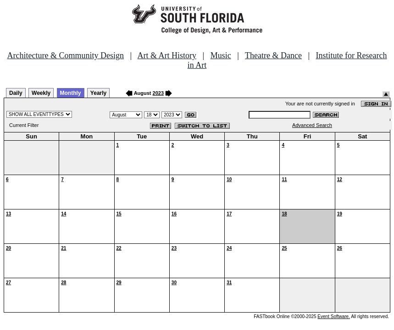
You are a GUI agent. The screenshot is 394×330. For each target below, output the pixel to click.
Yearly (98, 93)
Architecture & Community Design (65, 55)
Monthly (70, 93)
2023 (158, 93)
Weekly (41, 93)
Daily (15, 93)
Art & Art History (167, 55)
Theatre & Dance (273, 55)
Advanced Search (312, 125)
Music (221, 55)
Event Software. (333, 316)
